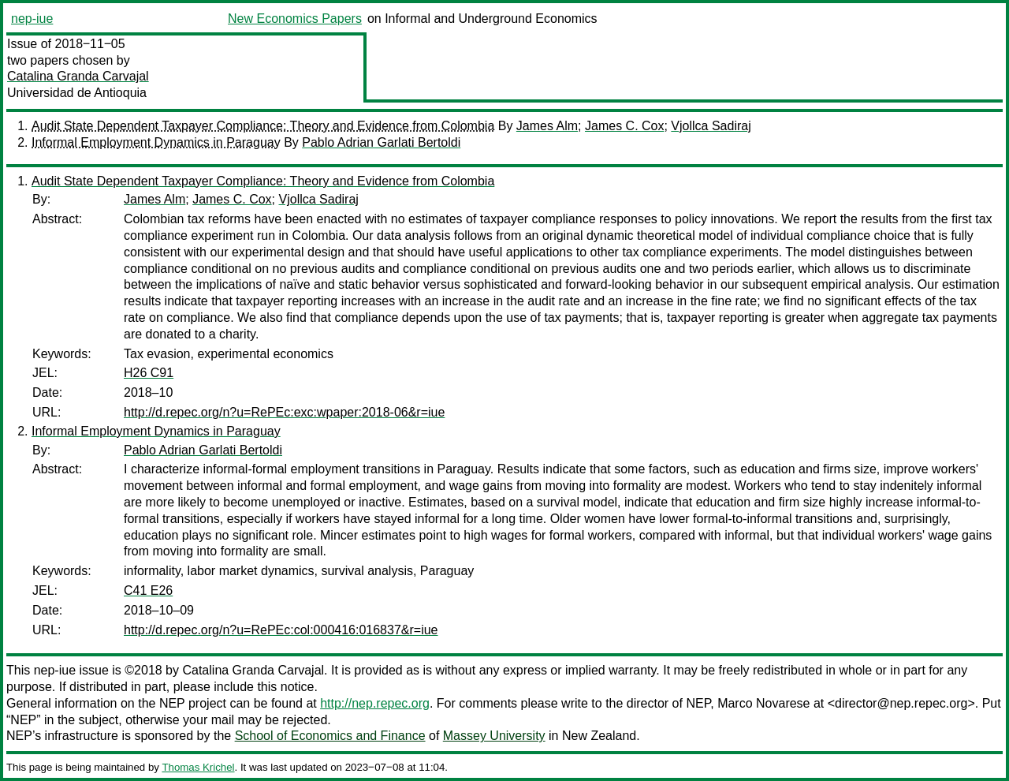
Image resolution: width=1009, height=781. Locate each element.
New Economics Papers (295, 18)
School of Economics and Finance (330, 735)
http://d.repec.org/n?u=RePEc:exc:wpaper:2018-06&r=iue (284, 412)
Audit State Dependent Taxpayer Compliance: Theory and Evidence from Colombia (263, 126)
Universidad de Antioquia (77, 92)
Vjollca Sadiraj (710, 126)
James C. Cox (624, 126)
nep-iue (32, 18)
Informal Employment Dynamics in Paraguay (156, 142)
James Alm (547, 126)
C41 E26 (148, 590)
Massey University (494, 735)
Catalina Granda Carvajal (78, 76)
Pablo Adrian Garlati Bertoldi (381, 142)
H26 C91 (148, 372)
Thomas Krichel (198, 767)
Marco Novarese (763, 703)
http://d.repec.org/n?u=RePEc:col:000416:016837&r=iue (281, 630)
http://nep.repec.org (375, 703)
